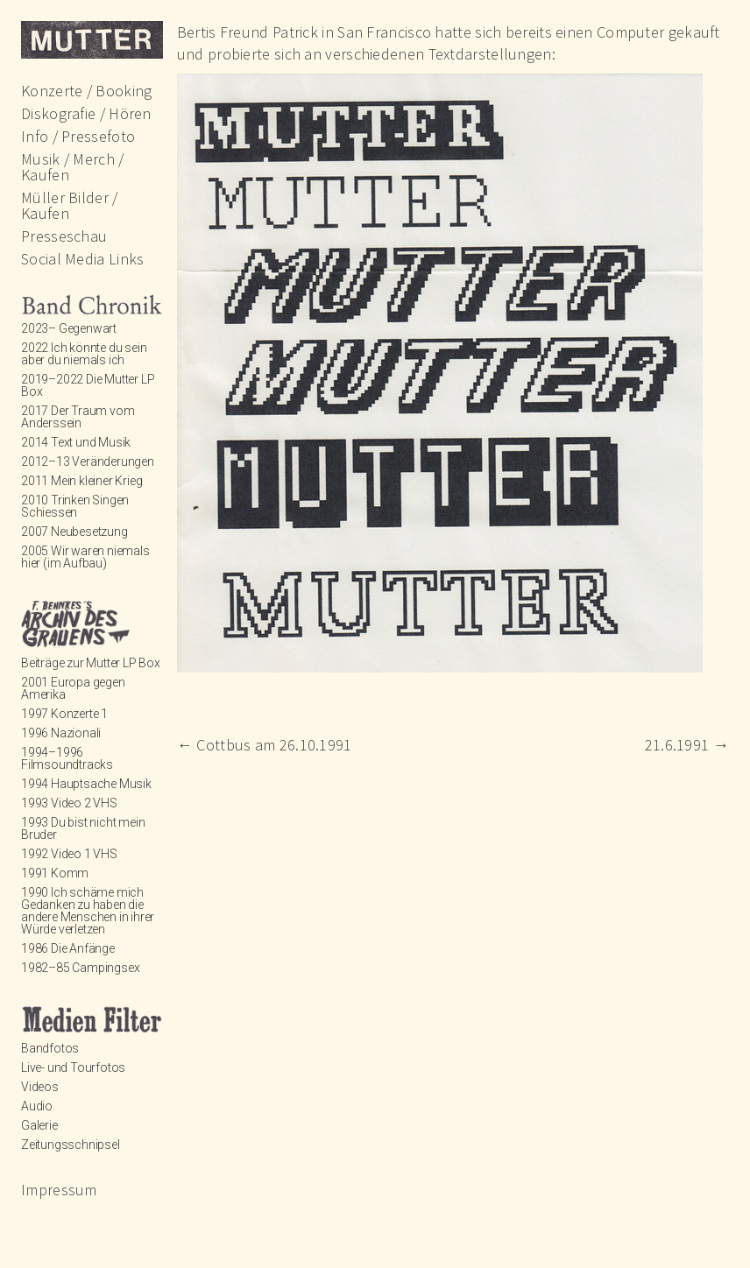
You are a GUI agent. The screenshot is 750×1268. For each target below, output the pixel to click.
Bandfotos (50, 1048)
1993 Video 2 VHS (69, 803)
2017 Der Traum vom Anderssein (77, 417)
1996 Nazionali (61, 733)
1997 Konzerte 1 (64, 714)
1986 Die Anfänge (68, 948)
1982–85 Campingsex (80, 968)
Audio (37, 1106)
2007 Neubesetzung (74, 532)
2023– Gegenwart (69, 328)
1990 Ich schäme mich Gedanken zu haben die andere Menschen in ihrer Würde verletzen (87, 910)
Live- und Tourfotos (73, 1067)
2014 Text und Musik (76, 442)
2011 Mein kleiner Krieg (81, 481)
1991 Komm (54, 873)
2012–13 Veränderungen (87, 461)
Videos (40, 1087)
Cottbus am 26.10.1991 (264, 745)
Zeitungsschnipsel (70, 1145)
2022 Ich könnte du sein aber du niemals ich (83, 354)
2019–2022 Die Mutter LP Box (87, 385)
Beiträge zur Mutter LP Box (90, 663)
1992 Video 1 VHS (69, 854)
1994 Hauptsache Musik (86, 784)
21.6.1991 (687, 745)
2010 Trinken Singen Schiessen (75, 506)
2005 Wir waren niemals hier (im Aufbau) (85, 557)
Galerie (39, 1125)
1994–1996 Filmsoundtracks (67, 758)
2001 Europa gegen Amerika (73, 688)
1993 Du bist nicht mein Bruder (83, 828)
